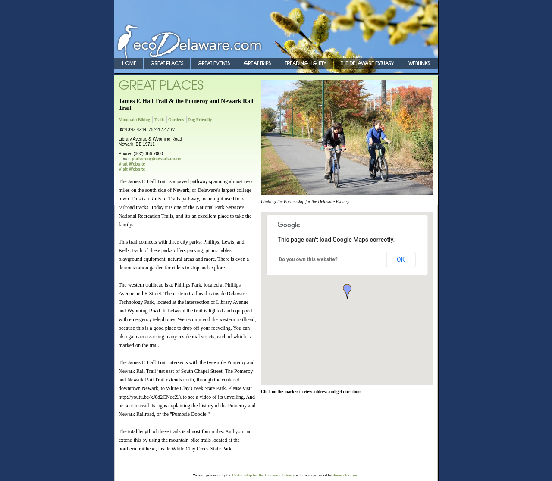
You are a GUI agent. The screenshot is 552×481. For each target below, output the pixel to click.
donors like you (345, 475)
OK (401, 259)
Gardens (176, 119)
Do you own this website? (308, 259)
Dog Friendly (200, 119)
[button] (347, 291)
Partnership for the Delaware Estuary (263, 475)
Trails (159, 119)
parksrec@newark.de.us (157, 158)
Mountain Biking (134, 119)
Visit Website (132, 164)
